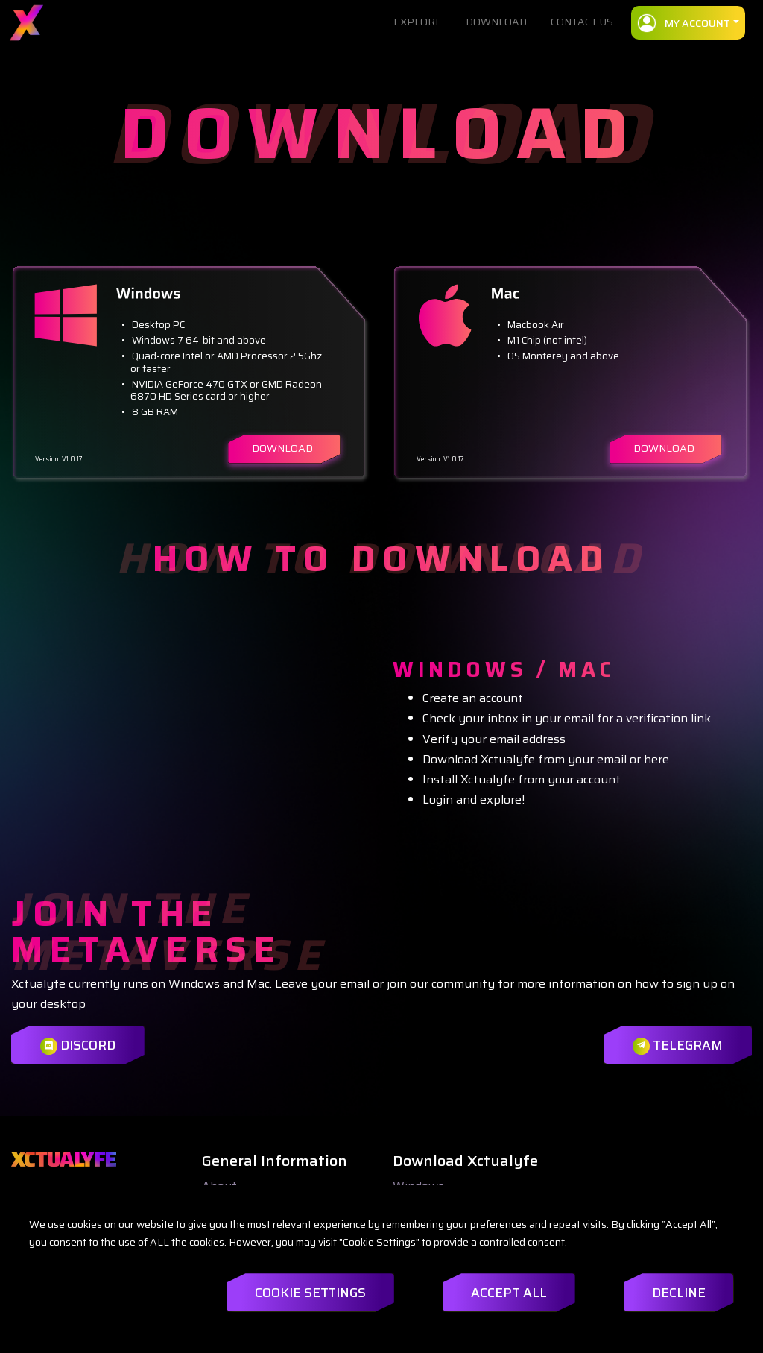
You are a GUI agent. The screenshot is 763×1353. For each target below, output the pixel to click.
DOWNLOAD (496, 21)
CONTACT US (582, 21)
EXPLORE (417, 21)
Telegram (675, 1045)
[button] (688, 23)
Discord (79, 1045)
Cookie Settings (285, 1292)
